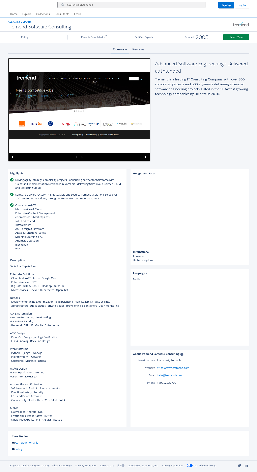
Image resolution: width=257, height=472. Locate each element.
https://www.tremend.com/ (174, 368)
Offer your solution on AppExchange (29, 465)
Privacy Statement (62, 465)
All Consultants (20, 21)
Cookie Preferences (172, 465)
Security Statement (85, 465)
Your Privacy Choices (201, 465)
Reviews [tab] (138, 49)
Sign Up (226, 5)
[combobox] (131, 5)
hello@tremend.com (169, 375)
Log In (242, 5)
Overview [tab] (120, 49)
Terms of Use (107, 465)
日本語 (120, 465)
